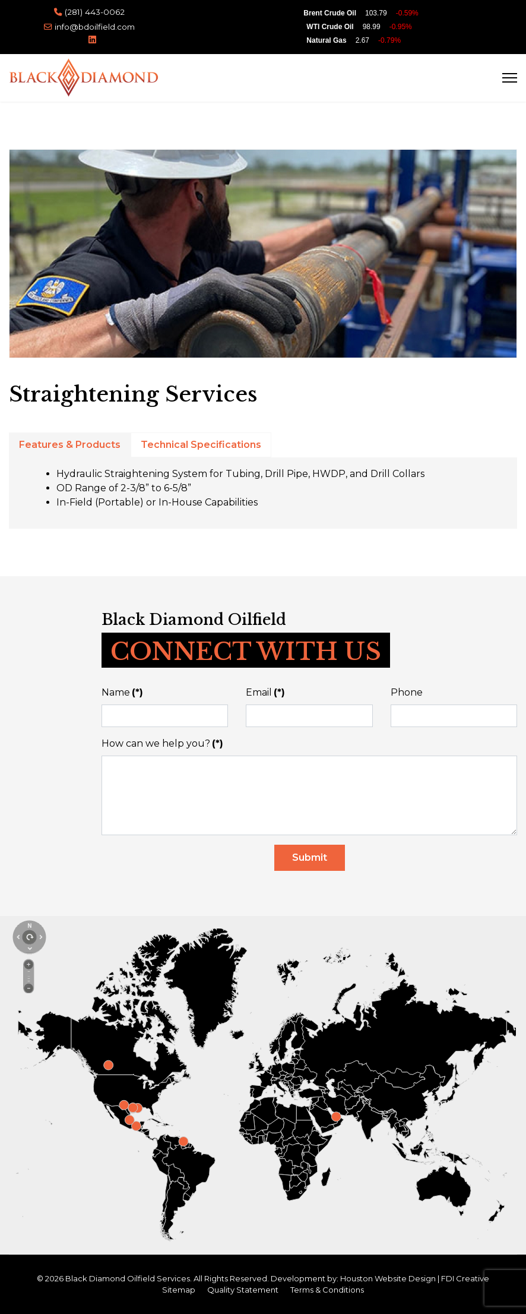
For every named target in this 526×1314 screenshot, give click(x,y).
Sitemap (178, 1289)
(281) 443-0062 (95, 12)
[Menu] (509, 77)
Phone (407, 692)
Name (122, 692)
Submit (309, 857)
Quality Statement (242, 1289)
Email (265, 692)
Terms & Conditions (327, 1289)
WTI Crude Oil (329, 27)
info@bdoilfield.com (95, 26)
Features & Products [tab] (70, 444)
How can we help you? (162, 743)
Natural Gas (326, 40)
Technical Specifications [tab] (201, 444)
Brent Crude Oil (329, 13)
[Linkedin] (92, 39)
